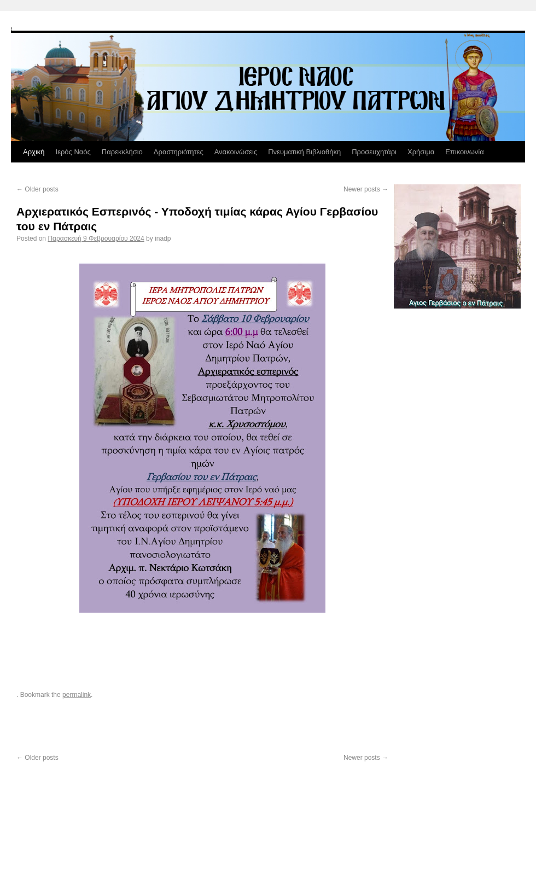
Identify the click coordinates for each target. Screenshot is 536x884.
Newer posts (365, 189)
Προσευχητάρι (374, 152)
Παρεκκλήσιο (122, 152)
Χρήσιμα (420, 152)
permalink (76, 695)
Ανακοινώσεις (236, 152)
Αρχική (34, 152)
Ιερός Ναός (73, 152)
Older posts (37, 189)
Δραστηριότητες (178, 152)
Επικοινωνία (464, 152)
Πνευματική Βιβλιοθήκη (304, 152)
